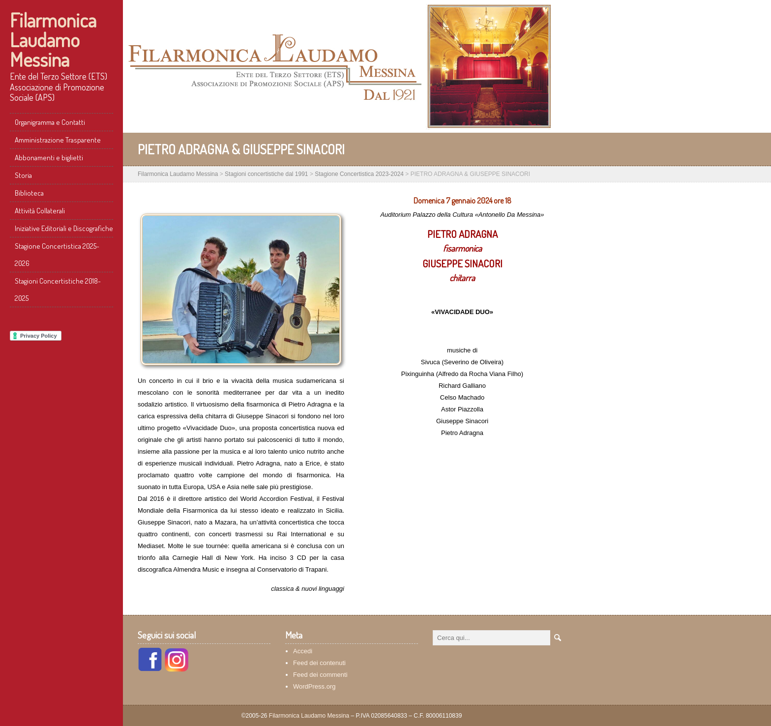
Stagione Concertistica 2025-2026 (57, 254)
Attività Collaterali (40, 210)
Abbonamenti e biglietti (49, 157)
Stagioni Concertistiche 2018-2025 (58, 289)
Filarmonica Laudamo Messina (53, 39)
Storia (23, 175)
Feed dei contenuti (319, 663)
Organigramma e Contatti (50, 122)
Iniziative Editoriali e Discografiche (64, 228)
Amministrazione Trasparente (58, 140)
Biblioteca (29, 193)
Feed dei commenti (320, 674)
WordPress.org (314, 686)
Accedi (302, 651)
